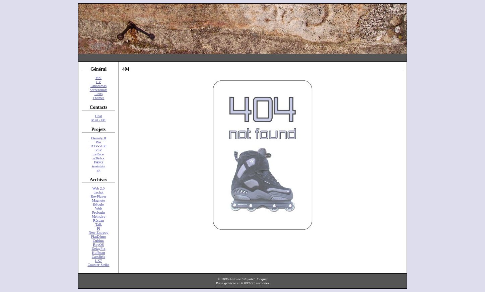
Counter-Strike (98, 265)
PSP (98, 150)
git (98, 170)
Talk (98, 224)
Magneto (98, 200)
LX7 (98, 261)
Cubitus (98, 240)
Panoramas (98, 86)
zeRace (98, 154)
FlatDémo (98, 236)
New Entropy (99, 232)
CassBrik (98, 256)
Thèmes (99, 98)
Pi (98, 228)
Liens (98, 94)
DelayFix (99, 248)
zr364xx (98, 158)
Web (98, 208)
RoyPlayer (98, 196)
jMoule (98, 204)
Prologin (98, 212)
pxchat (98, 192)
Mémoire (98, 216)
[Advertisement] (242, 57)
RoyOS (98, 244)
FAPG (98, 162)
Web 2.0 (98, 188)
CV (98, 82)
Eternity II (98, 138)
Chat (98, 116)
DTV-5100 (98, 146)
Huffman (98, 252)
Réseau (98, 220)
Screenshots (99, 90)
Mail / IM (98, 120)
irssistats (98, 166)
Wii (98, 142)
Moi (98, 78)
